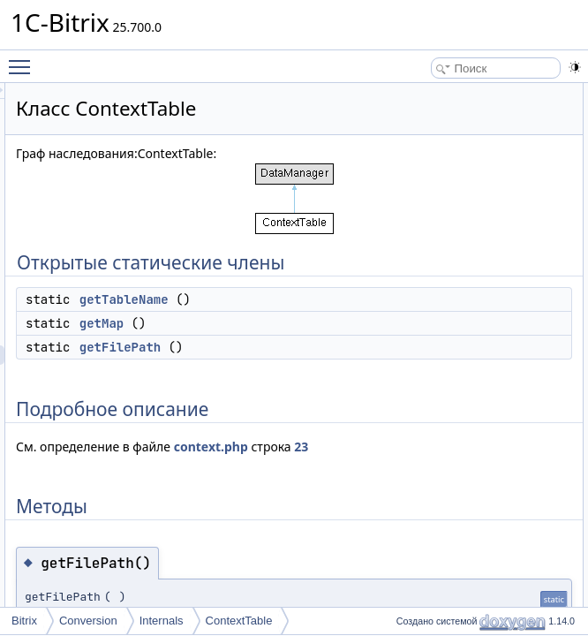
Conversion (88, 620)
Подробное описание (523, 170)
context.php (274, 504)
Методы (490, 190)
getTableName (344, 338)
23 (365, 504)
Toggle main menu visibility (24, 59)
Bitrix (24, 620)
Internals (161, 620)
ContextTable (239, 620)
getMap (322, 362)
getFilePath (340, 386)
